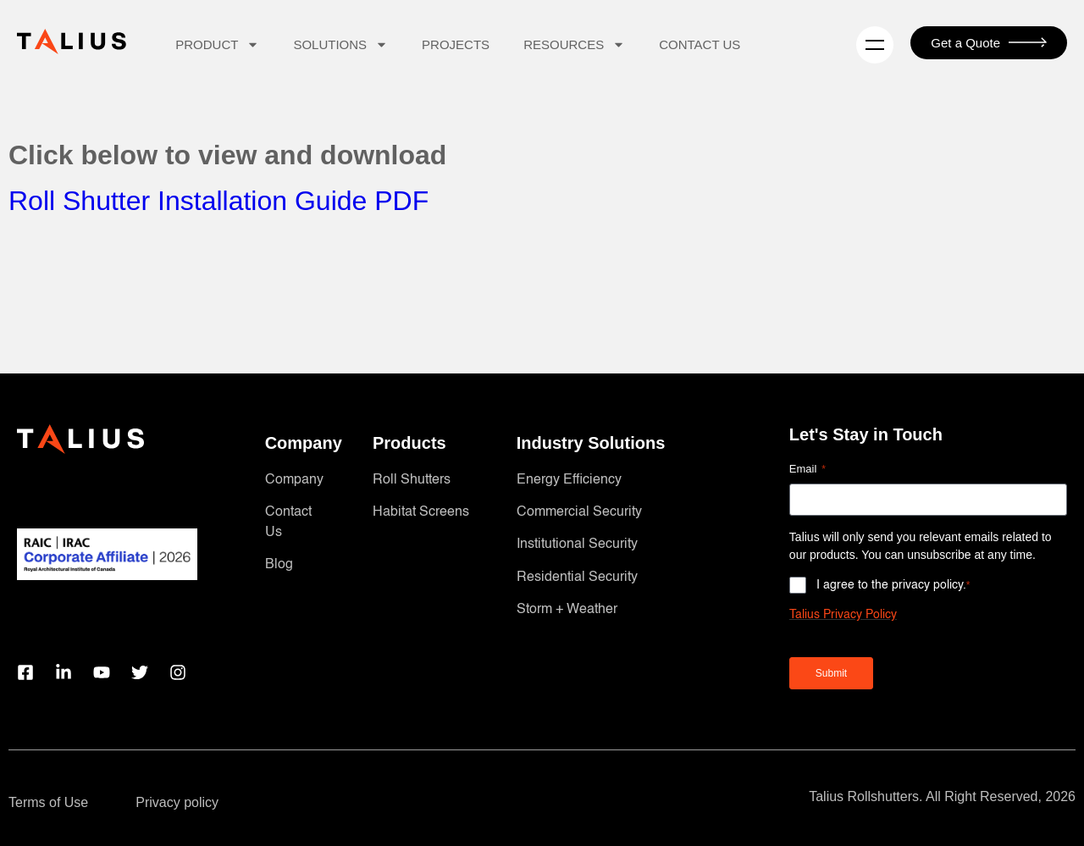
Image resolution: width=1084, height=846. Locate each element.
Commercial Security (579, 512)
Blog (279, 565)
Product (217, 44)
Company (294, 480)
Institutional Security (577, 544)
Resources (574, 44)
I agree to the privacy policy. (893, 585)
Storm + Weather (567, 610)
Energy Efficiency (569, 480)
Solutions (340, 44)
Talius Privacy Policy (843, 615)
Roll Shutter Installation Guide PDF (218, 200)
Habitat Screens (421, 512)
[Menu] (874, 45)
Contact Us (699, 44)
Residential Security (577, 577)
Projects (455, 44)
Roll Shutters (412, 480)
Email (807, 469)
